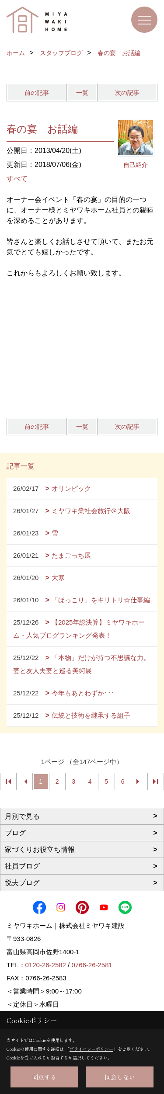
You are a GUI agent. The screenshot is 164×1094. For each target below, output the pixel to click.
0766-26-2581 (91, 965)
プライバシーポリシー (91, 1048)
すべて (17, 178)
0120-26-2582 (45, 965)
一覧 (82, 92)
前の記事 (36, 92)
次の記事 (127, 92)
